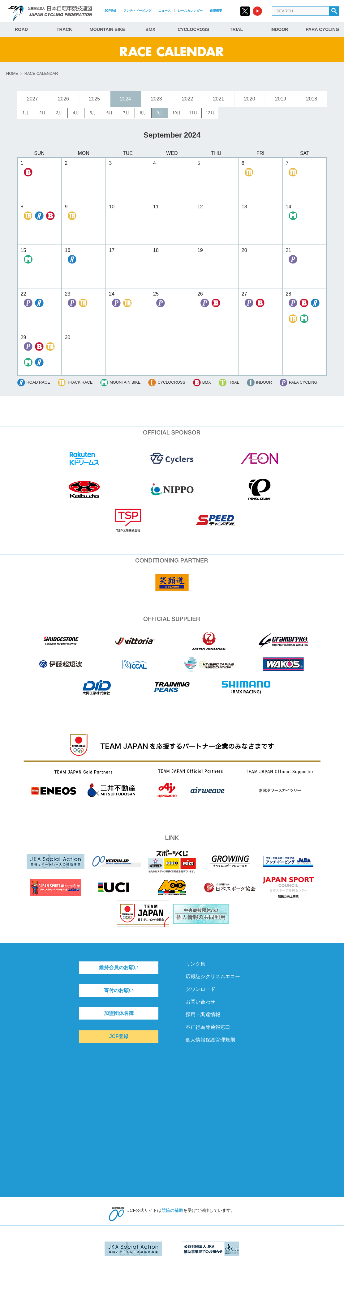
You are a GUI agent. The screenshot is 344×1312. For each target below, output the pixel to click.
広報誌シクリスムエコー (213, 976)
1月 (26, 112)
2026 (63, 98)
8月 (143, 112)
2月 (42, 112)
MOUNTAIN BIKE (107, 29)
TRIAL (236, 29)
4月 (76, 112)
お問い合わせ (200, 1001)
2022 (187, 98)
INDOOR (279, 29)
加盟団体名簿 (119, 1013)
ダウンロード (200, 989)
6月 (109, 112)
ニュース (164, 10)
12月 (210, 112)
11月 (193, 112)
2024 (125, 98)
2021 (218, 98)
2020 (249, 98)
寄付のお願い (119, 990)
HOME (12, 73)
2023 (156, 98)
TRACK (64, 29)
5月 (93, 112)
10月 (176, 112)
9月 (160, 112)
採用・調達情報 (203, 1014)
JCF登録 (110, 10)
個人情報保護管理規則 (210, 1039)
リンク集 (195, 963)
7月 (126, 112)
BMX (150, 29)
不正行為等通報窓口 (208, 1027)
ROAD (21, 29)
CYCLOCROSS (193, 29)
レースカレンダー (190, 10)
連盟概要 (216, 10)
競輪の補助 (172, 1210)
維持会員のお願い (119, 967)
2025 (94, 98)
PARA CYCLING (322, 29)
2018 (311, 98)
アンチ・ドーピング (137, 10)
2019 (280, 98)
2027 (32, 98)
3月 (59, 112)
